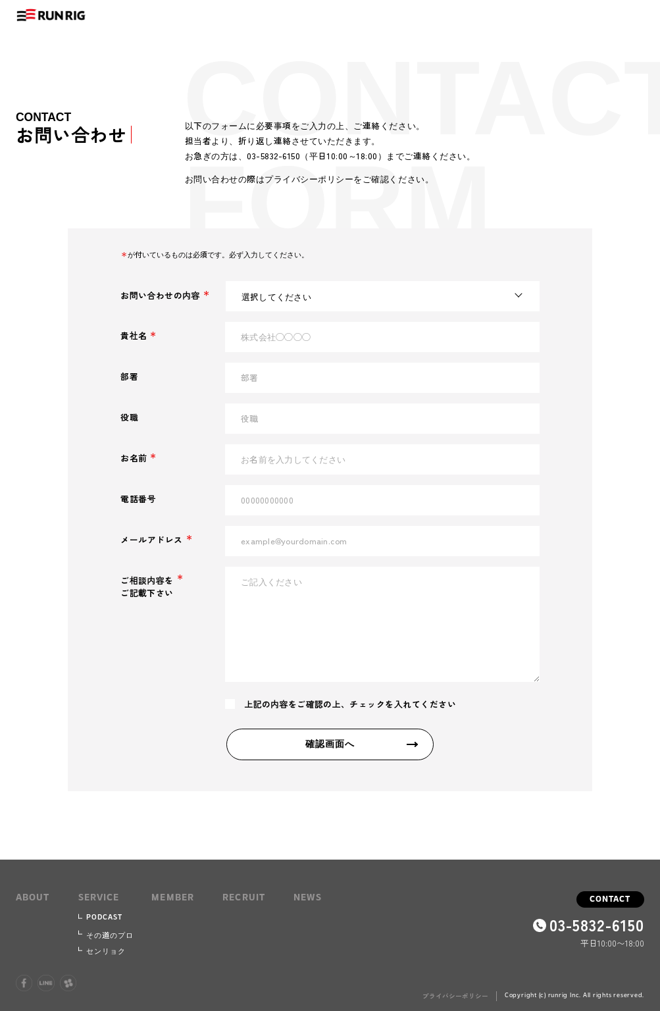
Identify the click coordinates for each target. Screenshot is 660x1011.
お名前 (137, 458)
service (99, 898)
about (33, 898)
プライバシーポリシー (455, 995)
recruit (243, 898)
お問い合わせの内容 (163, 295)
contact (610, 899)
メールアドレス (155, 539)
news (307, 898)
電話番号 (138, 498)
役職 (129, 417)
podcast (104, 917)
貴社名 (137, 335)
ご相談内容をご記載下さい (150, 586)
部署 (129, 376)
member (172, 898)
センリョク (106, 950)
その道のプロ (110, 934)
